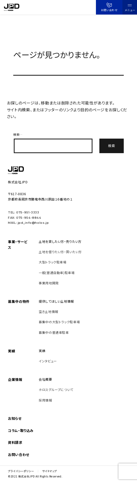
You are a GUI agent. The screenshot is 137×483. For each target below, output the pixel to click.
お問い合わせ (109, 7)
